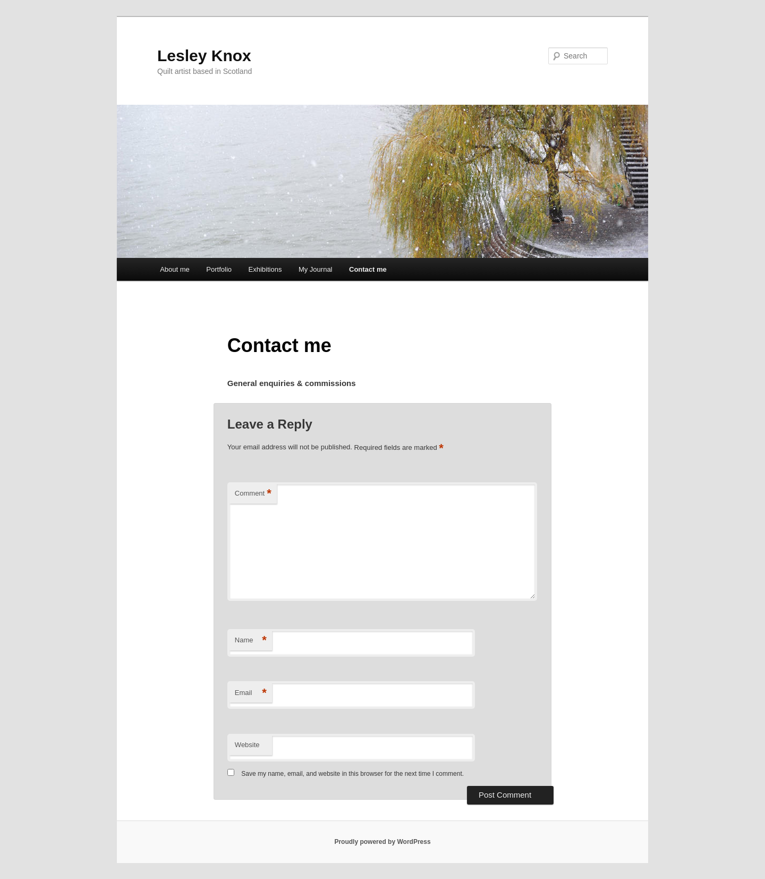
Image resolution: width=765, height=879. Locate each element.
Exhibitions (265, 269)
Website (247, 745)
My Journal (316, 269)
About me (175, 269)
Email (251, 693)
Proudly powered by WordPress (382, 841)
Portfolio (219, 269)
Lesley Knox (204, 55)
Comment (253, 493)
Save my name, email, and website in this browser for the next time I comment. (352, 773)
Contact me (368, 269)
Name (251, 640)
